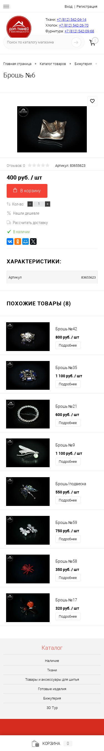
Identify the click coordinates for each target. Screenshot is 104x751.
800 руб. (67, 337)
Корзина (52, 743)
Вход (68, 6)
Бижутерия (52, 698)
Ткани (52, 670)
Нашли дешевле (23, 213)
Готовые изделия (52, 689)
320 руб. (67, 608)
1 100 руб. (68, 375)
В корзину (27, 190)
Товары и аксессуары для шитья (52, 679)
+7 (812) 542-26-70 (73, 25)
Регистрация (87, 6)
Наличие (52, 661)
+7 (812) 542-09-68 (79, 31)
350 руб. (67, 569)
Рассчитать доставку (27, 222)
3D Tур (52, 708)
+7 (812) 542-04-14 (71, 19)
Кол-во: (18, 204)
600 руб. (67, 414)
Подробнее (68, 345)
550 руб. (67, 492)
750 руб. (67, 530)
